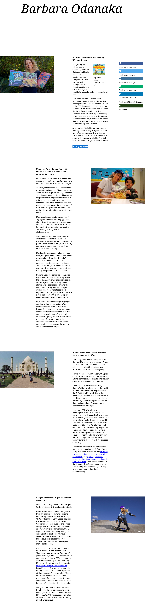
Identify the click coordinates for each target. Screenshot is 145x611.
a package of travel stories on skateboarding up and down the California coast (90, 459)
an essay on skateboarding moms (90, 452)
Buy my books (80, 146)
